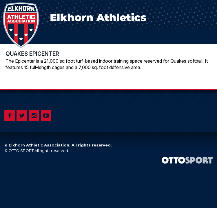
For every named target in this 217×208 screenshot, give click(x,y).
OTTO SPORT (21, 150)
